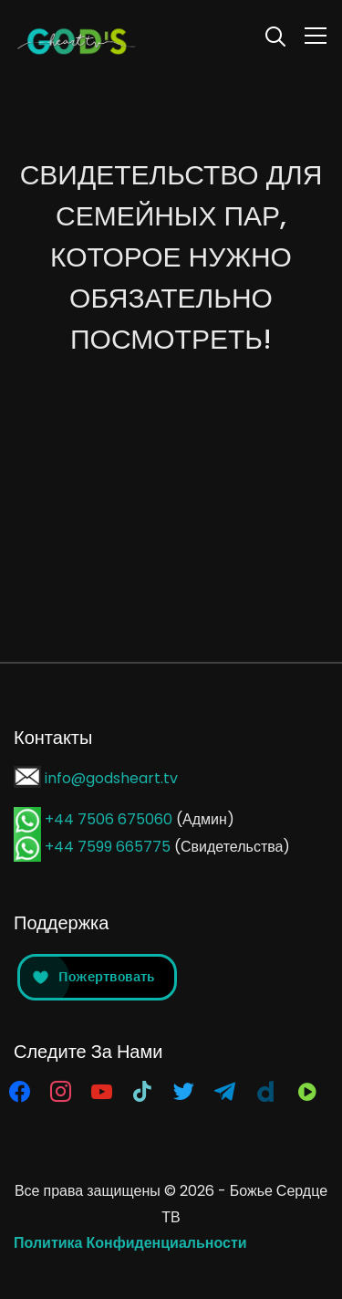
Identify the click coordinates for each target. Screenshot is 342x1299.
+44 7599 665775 (109, 846)
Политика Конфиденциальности (130, 1242)
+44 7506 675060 (108, 819)
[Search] (275, 34)
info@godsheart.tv (111, 778)
